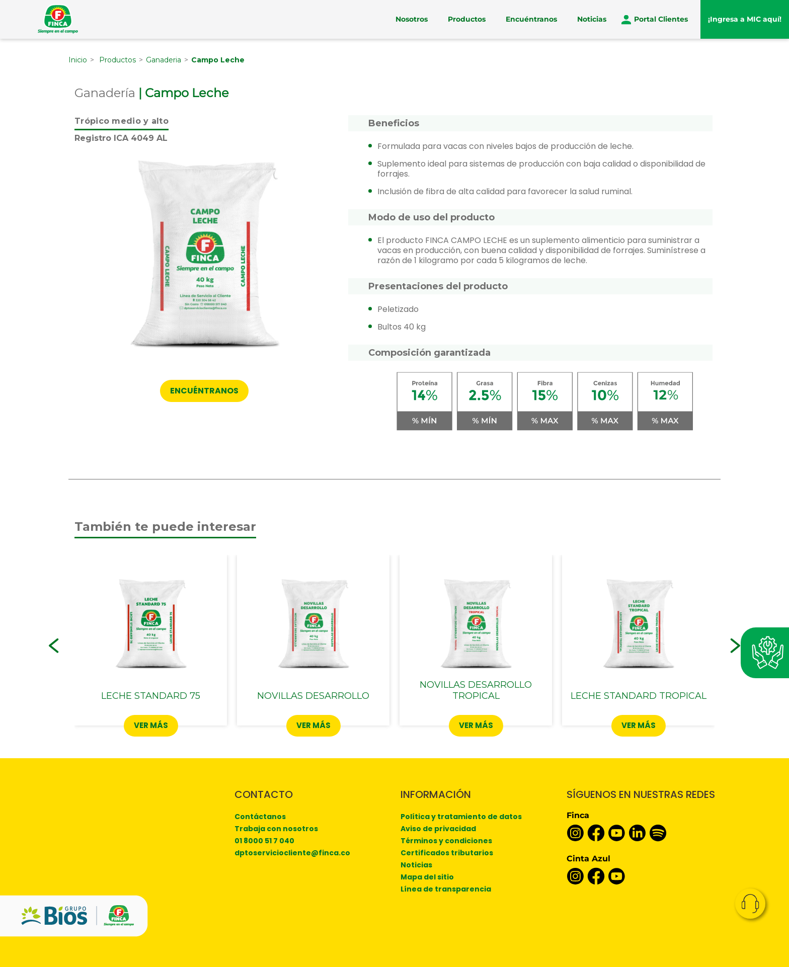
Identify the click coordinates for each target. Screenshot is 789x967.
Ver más (151, 725)
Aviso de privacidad (438, 829)
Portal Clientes (661, 19)
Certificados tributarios (447, 853)
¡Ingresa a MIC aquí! (744, 19)
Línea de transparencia (446, 889)
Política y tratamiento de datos (461, 817)
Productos (467, 19)
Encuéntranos (531, 19)
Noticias (591, 19)
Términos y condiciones (446, 841)
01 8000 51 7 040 (264, 841)
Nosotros (412, 19)
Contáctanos (260, 817)
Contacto (750, 904)
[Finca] (58, 19)
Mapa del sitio (427, 877)
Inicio (77, 59)
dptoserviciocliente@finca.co (292, 853)
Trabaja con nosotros (276, 829)
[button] (54, 645)
